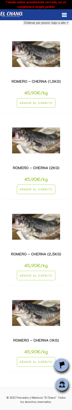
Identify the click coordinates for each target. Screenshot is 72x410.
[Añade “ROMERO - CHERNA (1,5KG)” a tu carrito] (36, 103)
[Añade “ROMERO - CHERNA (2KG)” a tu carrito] (36, 189)
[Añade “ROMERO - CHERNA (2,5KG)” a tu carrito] (36, 275)
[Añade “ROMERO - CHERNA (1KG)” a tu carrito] (36, 361)
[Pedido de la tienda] (46, 23)
